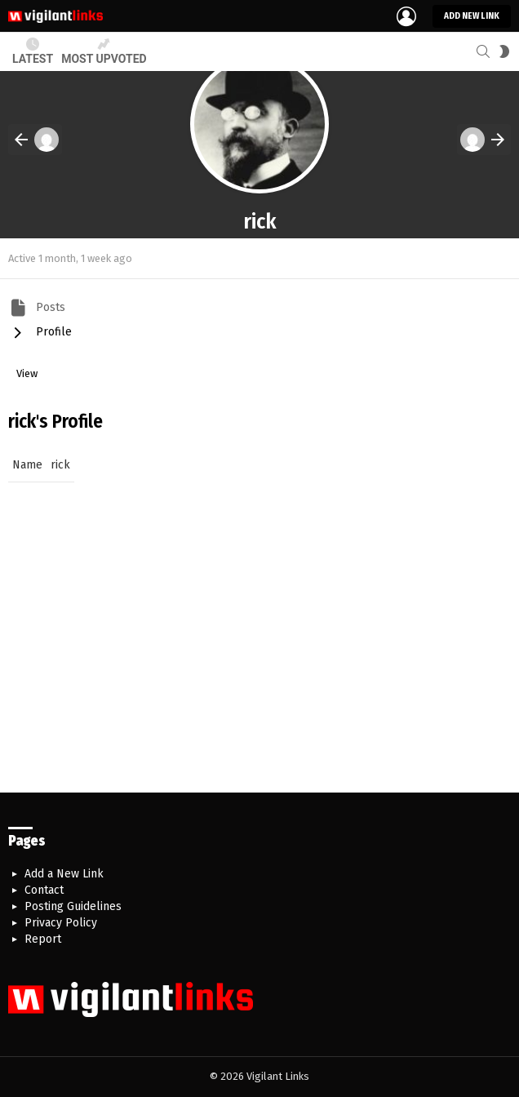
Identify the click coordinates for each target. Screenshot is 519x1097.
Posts (49, 306)
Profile (52, 331)
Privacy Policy (60, 923)
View (27, 373)
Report (42, 939)
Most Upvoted (103, 51)
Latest (32, 51)
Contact (44, 890)
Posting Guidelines (73, 906)
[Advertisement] (259, 654)
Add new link (471, 16)
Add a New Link (64, 874)
